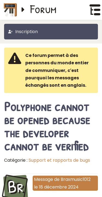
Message (43, 179)
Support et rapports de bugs (59, 160)
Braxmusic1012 (76, 179)
